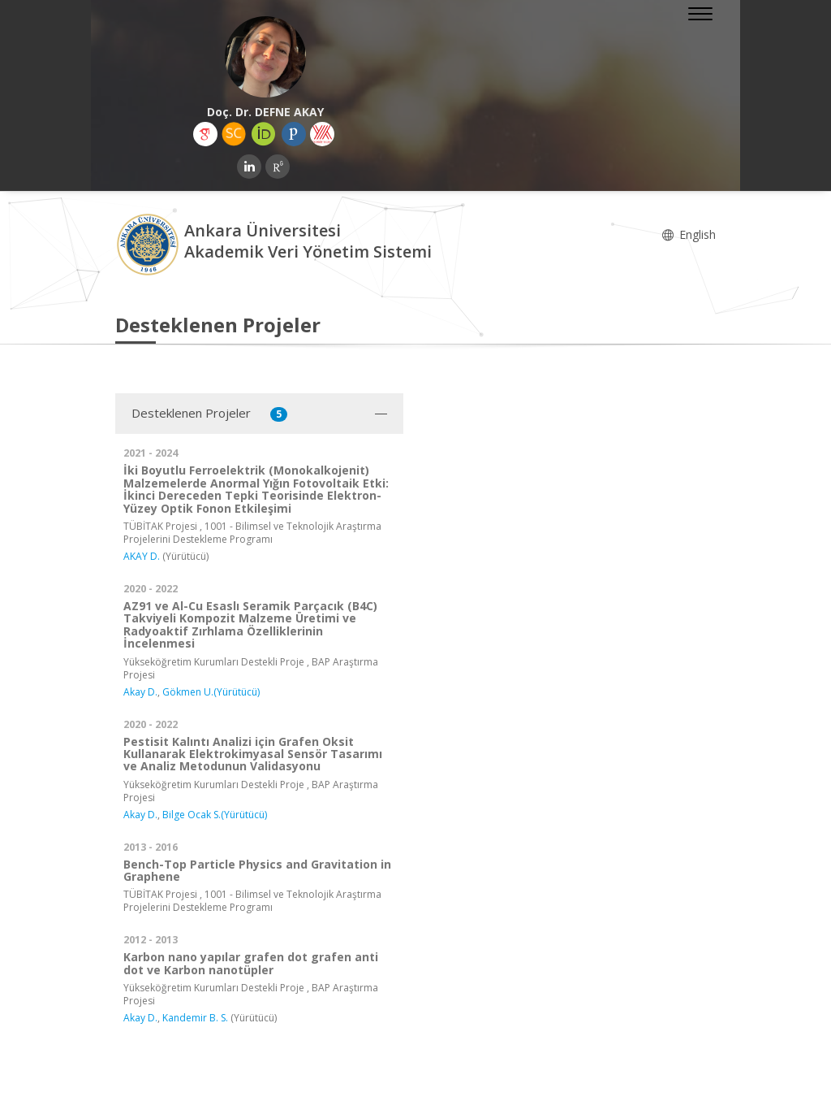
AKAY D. (141, 556)
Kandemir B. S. (195, 1018)
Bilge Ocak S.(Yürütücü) (214, 814)
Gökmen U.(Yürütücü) (211, 692)
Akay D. (140, 692)
